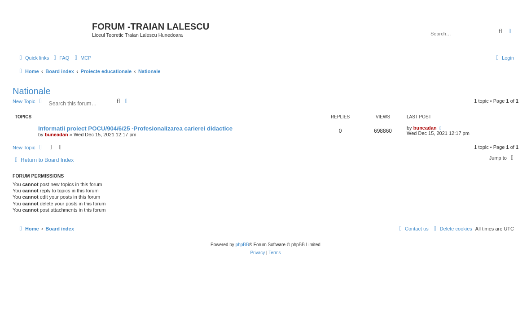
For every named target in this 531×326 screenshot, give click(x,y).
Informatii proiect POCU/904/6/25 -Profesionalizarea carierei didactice (135, 128)
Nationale (32, 91)
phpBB (242, 244)
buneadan (56, 134)
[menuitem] (60, 57)
